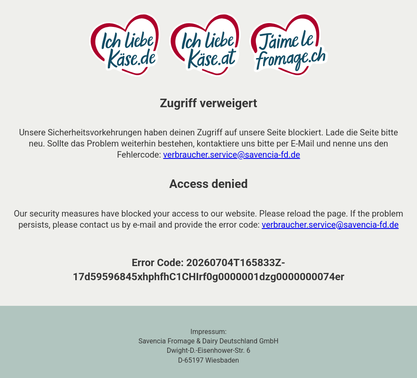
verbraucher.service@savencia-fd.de (231, 154)
